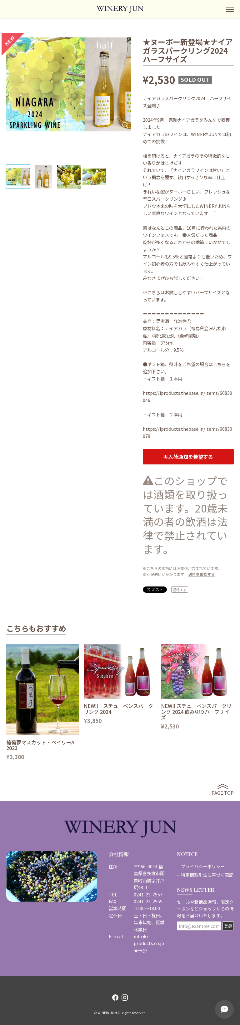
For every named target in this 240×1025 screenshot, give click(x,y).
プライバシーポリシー (203, 866)
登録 (228, 926)
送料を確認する (201, 574)
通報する (180, 589)
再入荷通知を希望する (188, 456)
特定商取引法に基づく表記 (207, 874)
